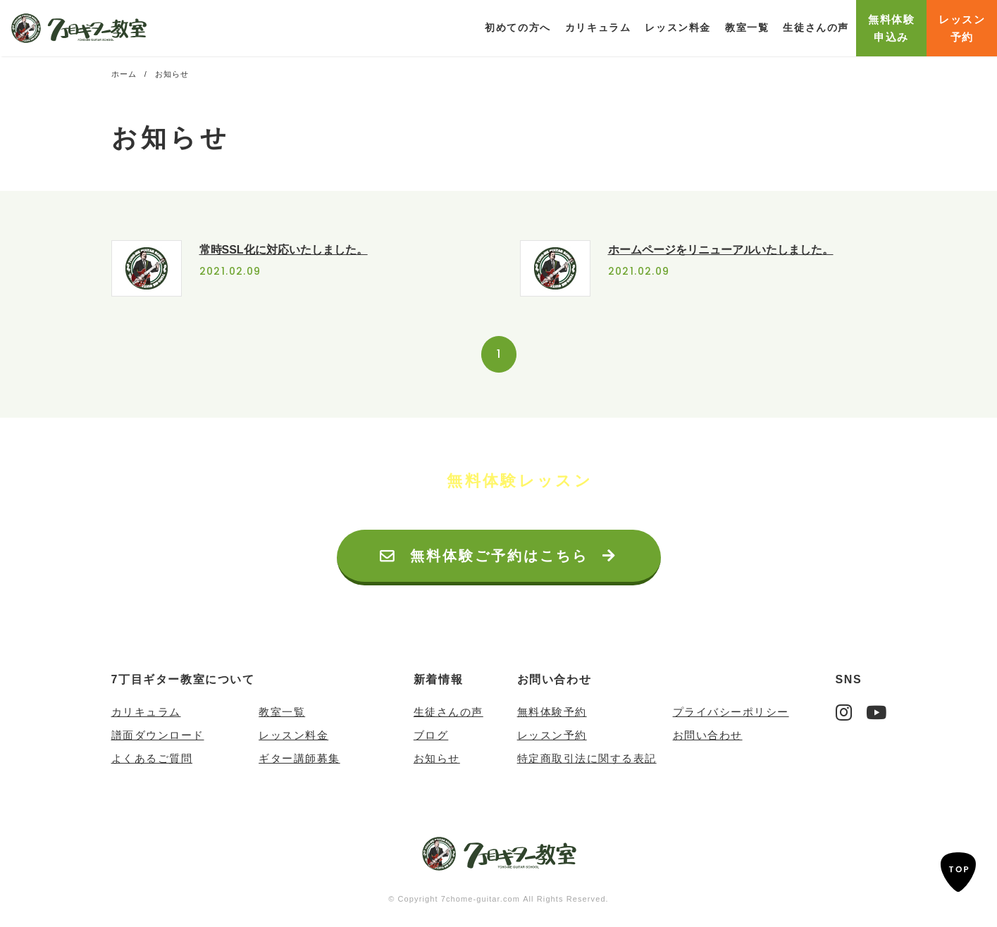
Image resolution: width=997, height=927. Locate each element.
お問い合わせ (554, 679)
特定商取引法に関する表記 (587, 758)
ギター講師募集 (299, 758)
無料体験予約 (552, 712)
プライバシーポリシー (731, 712)
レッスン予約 (552, 735)
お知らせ (437, 758)
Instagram (844, 712)
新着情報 (438, 679)
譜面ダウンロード (157, 735)
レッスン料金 (678, 27)
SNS (849, 679)
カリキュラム (146, 712)
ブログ (431, 735)
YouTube (876, 712)
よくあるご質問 (152, 758)
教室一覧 (747, 27)
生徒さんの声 (816, 27)
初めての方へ (518, 27)
